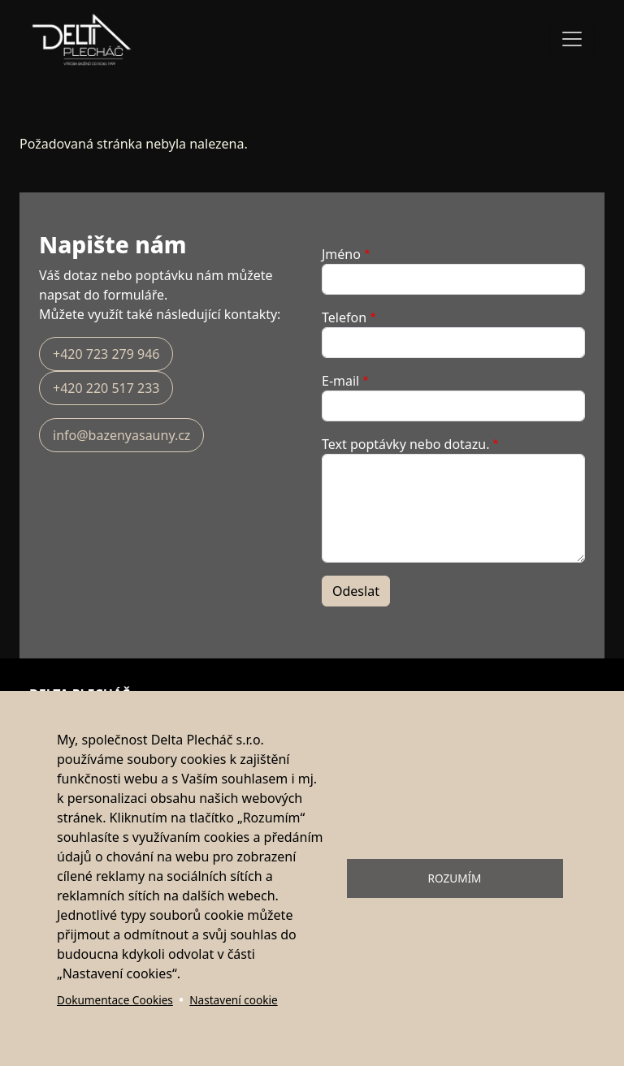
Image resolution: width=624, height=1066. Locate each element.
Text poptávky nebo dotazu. (406, 444)
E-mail (340, 381)
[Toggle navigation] (572, 39)
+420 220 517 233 (106, 388)
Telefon (344, 317)
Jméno (341, 254)
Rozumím (455, 878)
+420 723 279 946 (106, 354)
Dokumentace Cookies (115, 1000)
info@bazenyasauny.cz (121, 435)
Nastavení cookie (233, 1000)
